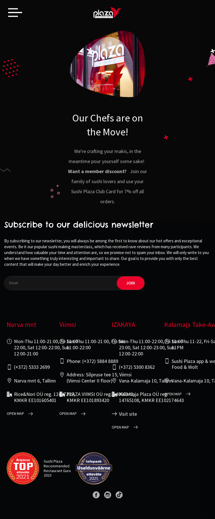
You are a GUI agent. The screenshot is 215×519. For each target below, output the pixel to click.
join (130, 283)
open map (15, 413)
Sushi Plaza (53, 461)
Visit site (128, 414)
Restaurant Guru (57, 470)
